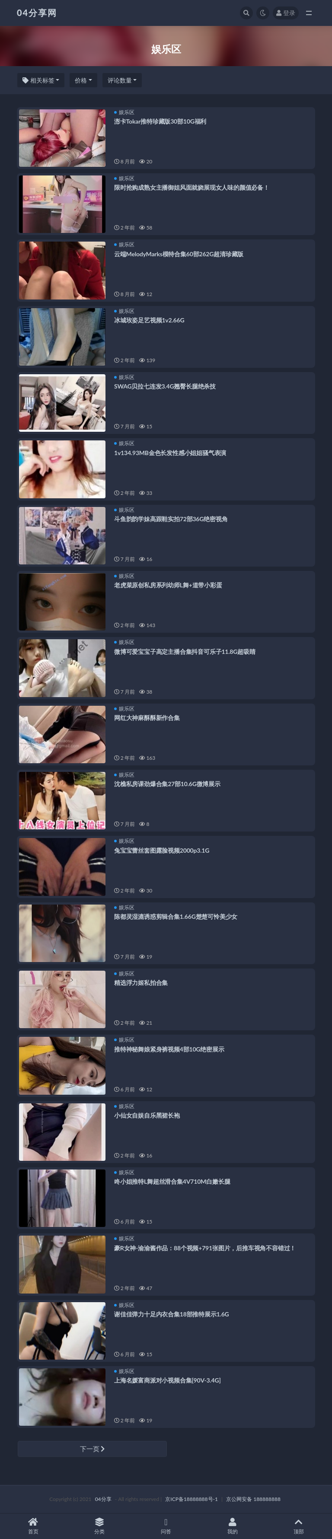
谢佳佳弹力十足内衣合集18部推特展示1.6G (171, 1314)
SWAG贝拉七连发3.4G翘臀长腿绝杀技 (165, 386)
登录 (285, 12)
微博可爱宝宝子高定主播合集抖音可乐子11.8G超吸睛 (184, 651)
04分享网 (37, 12)
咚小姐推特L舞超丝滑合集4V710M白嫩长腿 (172, 1181)
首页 (33, 1526)
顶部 (298, 1526)
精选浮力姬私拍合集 (141, 982)
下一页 (92, 1449)
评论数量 (120, 80)
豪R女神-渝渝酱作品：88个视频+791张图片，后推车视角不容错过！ (205, 1248)
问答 (166, 1526)
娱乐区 (124, 112)
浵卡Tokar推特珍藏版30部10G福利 (160, 121)
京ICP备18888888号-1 (191, 1499)
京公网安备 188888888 (253, 1499)
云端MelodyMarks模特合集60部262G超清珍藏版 (178, 254)
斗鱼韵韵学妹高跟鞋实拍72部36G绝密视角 (170, 519)
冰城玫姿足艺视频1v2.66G (149, 320)
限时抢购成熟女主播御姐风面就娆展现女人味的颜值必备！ (191, 187)
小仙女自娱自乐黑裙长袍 (147, 1115)
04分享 (103, 1499)
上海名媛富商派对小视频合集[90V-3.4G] (167, 1380)
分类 (100, 1526)
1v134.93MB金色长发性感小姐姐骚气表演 (170, 452)
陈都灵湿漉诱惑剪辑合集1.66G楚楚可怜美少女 (175, 916)
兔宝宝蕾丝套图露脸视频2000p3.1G (161, 850)
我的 (232, 1526)
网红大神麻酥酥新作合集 (147, 717)
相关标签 (38, 80)
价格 (81, 80)
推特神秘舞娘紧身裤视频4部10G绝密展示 (169, 1049)
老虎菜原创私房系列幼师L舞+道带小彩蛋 (168, 585)
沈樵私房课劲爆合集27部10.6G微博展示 (167, 783)
